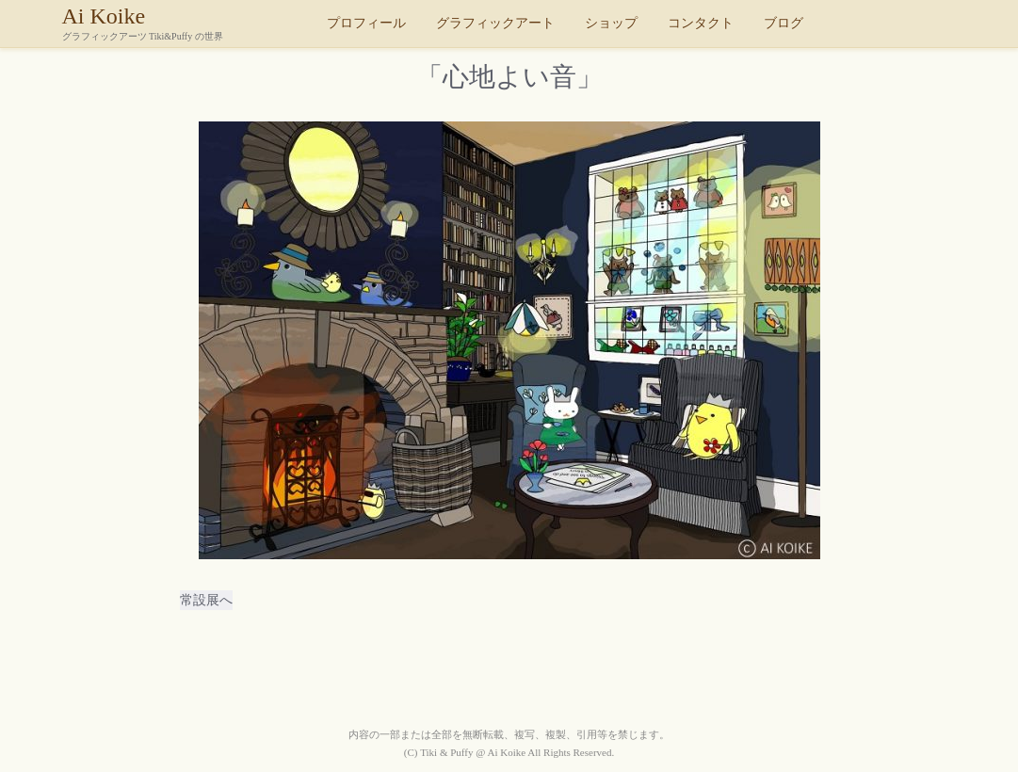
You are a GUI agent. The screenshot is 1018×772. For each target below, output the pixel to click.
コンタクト (701, 23)
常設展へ (206, 600)
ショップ (611, 23)
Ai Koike (189, 22)
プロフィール (366, 23)
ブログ (783, 23)
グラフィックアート (495, 23)
